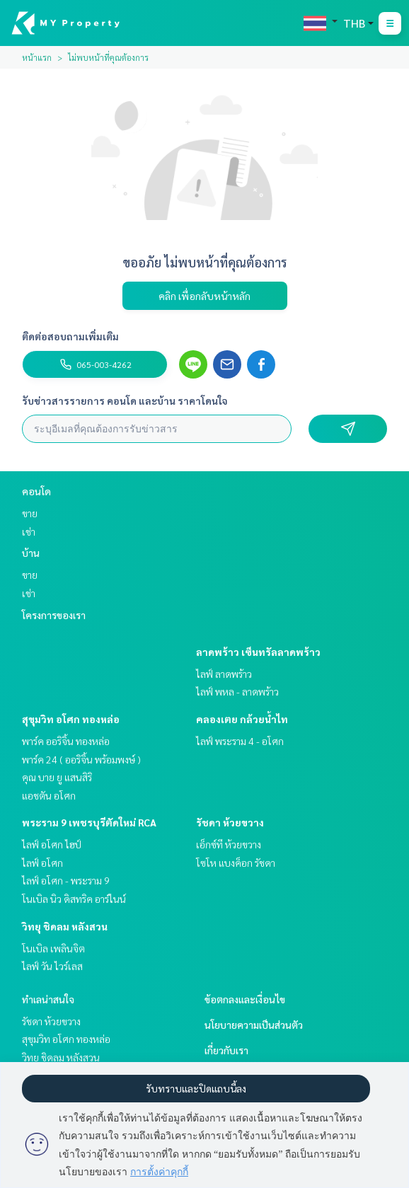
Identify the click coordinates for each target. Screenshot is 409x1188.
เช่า (28, 531)
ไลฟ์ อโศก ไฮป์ (51, 844)
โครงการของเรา (54, 615)
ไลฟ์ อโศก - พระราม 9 (66, 880)
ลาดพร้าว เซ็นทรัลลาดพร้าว (258, 651)
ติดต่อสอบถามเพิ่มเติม (70, 336)
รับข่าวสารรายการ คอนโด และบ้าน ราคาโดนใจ (125, 400)
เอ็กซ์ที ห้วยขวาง (228, 844)
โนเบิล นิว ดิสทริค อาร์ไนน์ (74, 898)
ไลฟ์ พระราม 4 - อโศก (240, 740)
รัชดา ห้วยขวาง (230, 822)
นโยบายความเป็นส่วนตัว (253, 1024)
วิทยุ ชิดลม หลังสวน (65, 926)
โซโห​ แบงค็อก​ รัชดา (235, 862)
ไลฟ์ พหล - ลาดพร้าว (237, 691)
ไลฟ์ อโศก (42, 862)
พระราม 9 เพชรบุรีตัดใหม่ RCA (89, 822)
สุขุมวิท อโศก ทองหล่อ (71, 719)
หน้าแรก (37, 57)
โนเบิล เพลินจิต (53, 948)
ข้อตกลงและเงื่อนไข (244, 999)
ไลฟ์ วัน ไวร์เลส (52, 965)
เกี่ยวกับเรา (226, 1050)
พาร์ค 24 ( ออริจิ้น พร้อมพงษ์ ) (81, 759)
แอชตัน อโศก (49, 795)
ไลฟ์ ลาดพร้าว (224, 673)
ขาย (30, 513)
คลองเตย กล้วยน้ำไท (242, 719)
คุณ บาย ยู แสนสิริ (57, 777)
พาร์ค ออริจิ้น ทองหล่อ (66, 740)
